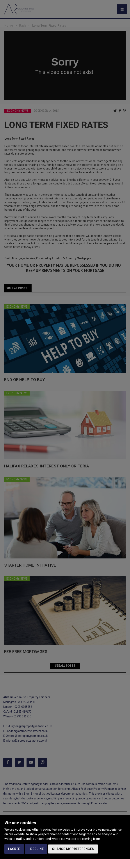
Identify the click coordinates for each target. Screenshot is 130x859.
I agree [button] (14, 849)
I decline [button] (36, 849)
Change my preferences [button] (73, 849)
